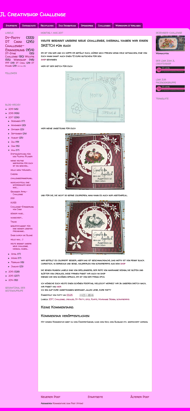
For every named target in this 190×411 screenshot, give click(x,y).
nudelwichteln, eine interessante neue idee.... (21, 185)
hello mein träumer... (21, 170)
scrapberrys (123, 299)
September (17, 133)
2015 (11, 275)
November (16, 125)
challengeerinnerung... (22, 178)
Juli (13, 141)
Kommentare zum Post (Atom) (68, 403)
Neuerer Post (50, 397)
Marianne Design (106, 299)
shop (43, 59)
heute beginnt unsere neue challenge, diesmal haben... (21, 246)
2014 (11, 280)
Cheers (14, 174)
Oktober (15, 129)
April (14, 254)
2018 (11, 113)
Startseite (11, 25)
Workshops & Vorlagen (128, 25)
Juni (13, 146)
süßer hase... (17, 213)
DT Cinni (13, 41)
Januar (15, 266)
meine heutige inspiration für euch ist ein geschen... (22, 163)
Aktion (20, 66)
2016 (11, 271)
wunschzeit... (17, 217)
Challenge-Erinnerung (14, 48)
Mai (13, 150)
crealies (70, 299)
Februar (15, 262)
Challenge (60, 299)
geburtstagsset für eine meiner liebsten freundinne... (21, 229)
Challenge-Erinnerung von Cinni (22, 208)
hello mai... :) (17, 239)
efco (88, 299)
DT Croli (20, 62)
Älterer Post (139, 397)
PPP (7, 62)
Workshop (20, 59)
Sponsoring (87, 25)
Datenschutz (29, 25)
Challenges (104, 25)
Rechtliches (47, 25)
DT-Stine (10, 53)
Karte (94, 299)
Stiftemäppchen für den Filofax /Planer (21, 155)
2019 (11, 109)
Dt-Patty (79, 299)
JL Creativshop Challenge (33, 14)
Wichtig (29, 56)
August (15, 137)
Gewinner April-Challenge (19, 193)
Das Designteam (67, 25)
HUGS (13, 202)
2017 (51, 299)
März (14, 258)
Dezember (16, 121)
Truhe (14, 221)
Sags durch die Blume (22, 235)
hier (59, 286)
